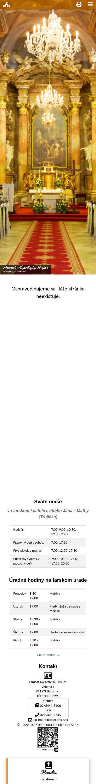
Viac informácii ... (48, 655)
